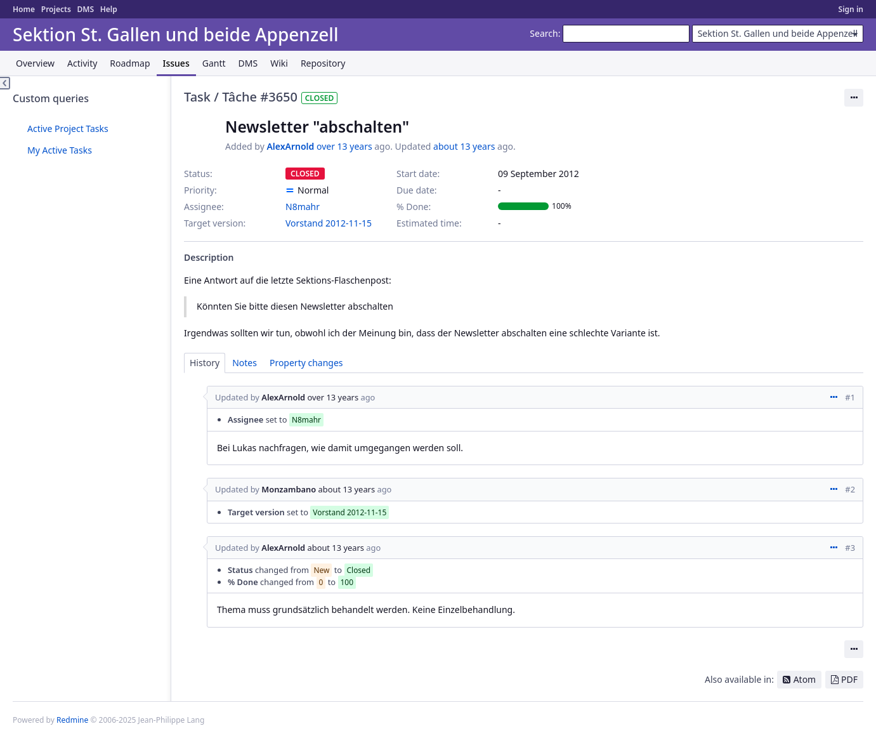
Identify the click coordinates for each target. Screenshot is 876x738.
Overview (35, 63)
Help (108, 9)
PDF (849, 679)
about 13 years (464, 146)
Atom (805, 679)
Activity (82, 63)
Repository (323, 63)
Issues (176, 63)
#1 (850, 397)
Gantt (214, 63)
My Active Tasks (59, 150)
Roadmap (130, 63)
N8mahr (302, 207)
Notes (244, 363)
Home (24, 9)
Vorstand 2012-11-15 (328, 223)
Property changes (306, 363)
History (204, 363)
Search (544, 33)
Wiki (279, 63)
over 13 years (344, 146)
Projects (56, 9)
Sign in (851, 9)
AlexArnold (290, 146)
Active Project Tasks (67, 128)
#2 (850, 489)
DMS (85, 9)
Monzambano (288, 489)
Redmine (72, 720)
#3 (850, 547)
